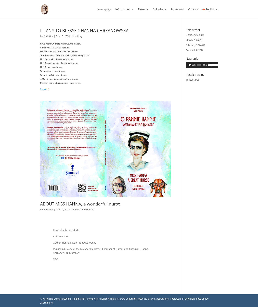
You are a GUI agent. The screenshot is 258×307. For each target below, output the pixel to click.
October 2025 (193, 34)
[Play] (190, 65)
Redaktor (48, 36)
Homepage (104, 9)
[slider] (198, 65)
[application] (202, 65)
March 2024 (192, 40)
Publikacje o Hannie (83, 209)
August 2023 (192, 50)
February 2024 (194, 45)
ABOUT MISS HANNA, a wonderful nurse (80, 204)
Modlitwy (77, 36)
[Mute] (209, 65)
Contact (193, 9)
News (141, 9)
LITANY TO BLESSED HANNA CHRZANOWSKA (84, 30)
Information (122, 9)
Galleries (158, 9)
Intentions (177, 9)
